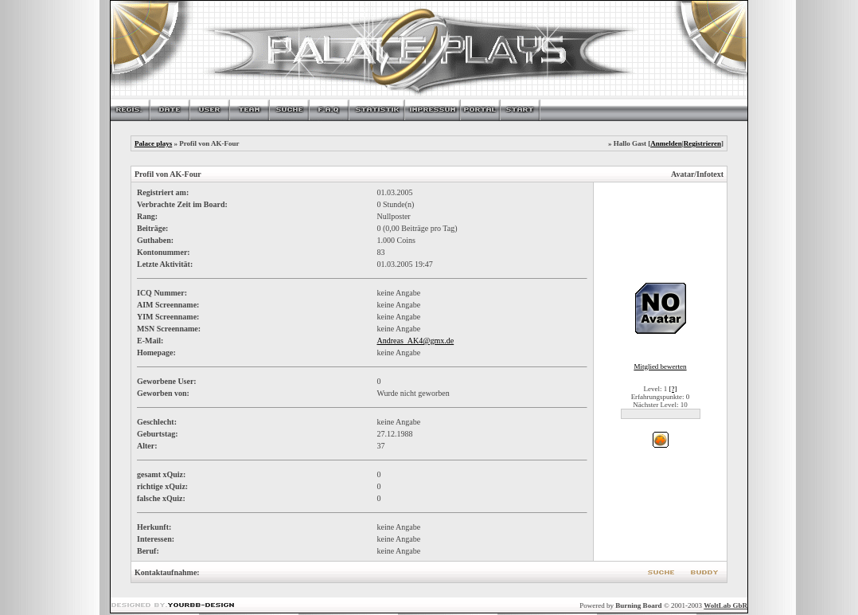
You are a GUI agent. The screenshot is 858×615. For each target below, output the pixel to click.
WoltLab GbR (725, 605)
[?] (673, 389)
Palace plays (153, 143)
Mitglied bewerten (660, 366)
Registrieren (702, 143)
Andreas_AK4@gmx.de (415, 340)
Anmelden (666, 143)
